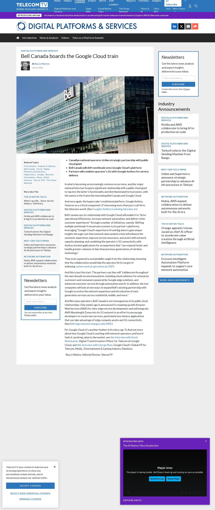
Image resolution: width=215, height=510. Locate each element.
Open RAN (88, 10)
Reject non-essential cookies (30, 493)
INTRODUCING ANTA (133, 441)
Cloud (39, 169)
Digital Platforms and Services (65, 10)
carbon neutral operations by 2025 (95, 266)
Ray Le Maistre (42, 63)
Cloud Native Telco (104, 10)
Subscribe (40, 307)
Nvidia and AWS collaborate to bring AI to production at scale (39, 217)
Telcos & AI (144, 10)
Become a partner (160, 15)
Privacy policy (30, 315)
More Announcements (176, 280)
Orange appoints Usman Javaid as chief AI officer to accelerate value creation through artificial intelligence (177, 235)
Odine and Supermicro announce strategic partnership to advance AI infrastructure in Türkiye (40, 247)
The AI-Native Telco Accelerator (141, 445)
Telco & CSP (38, 180)
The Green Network (124, 10)
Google (40, 174)
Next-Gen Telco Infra (36, 241)
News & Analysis (49, 37)
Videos (65, 37)
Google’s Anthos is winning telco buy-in (114, 209)
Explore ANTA (143, 15)
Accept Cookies (30, 485)
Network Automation (37, 256)
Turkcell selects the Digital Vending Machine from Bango (38, 233)
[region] (30, 484)
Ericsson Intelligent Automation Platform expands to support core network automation (176, 264)
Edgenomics (29, 174)
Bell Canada (29, 169)
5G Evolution (30, 166)
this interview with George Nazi (94, 345)
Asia (168, 8)
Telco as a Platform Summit (88, 37)
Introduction (29, 37)
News (39, 177)
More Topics (179, 10)
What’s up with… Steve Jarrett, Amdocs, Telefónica (39, 202)
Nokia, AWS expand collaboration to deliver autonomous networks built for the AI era (40, 263)
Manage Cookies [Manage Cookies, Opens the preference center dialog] (30, 499)
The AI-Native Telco (35, 197)
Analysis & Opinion (46, 166)
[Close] (54, 467)
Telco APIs (156, 10)
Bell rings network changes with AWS (90, 323)
